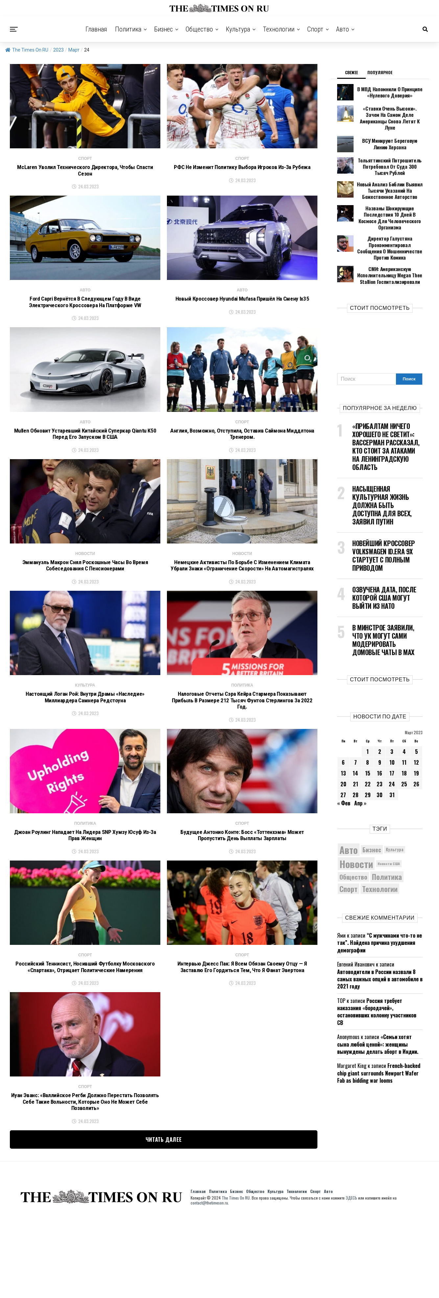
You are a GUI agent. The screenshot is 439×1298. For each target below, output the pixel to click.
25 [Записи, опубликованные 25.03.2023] (404, 749)
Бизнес (163, 29)
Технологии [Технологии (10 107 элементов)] (380, 853)
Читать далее (164, 1219)
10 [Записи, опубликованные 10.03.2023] (392, 727)
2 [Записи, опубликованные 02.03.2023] (379, 716)
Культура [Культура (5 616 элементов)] (395, 814)
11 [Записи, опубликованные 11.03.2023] (404, 727)
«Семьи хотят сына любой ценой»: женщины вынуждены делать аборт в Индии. (377, 1009)
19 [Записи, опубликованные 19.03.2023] (416, 738)
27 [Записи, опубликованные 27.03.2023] (343, 760)
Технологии (278, 29)
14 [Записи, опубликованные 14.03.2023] (355, 738)
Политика (128, 29)
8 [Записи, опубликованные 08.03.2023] (367, 727)
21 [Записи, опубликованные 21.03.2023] (355, 749)
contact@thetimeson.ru (209, 1282)
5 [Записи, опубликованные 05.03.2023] (416, 716)
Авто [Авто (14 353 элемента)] (348, 814)
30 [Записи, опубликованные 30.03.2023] (379, 760)
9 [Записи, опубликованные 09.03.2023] (379, 727)
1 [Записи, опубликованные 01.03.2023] (367, 716)
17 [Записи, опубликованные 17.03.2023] (391, 738)
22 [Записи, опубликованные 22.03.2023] (368, 749)
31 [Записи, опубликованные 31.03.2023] (392, 760)
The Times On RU (26, 50)
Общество (199, 29)
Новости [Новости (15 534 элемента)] (356, 828)
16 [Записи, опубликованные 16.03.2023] (379, 738)
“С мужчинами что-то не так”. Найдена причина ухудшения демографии (379, 907)
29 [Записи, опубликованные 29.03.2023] (368, 760)
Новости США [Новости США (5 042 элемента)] (389, 828)
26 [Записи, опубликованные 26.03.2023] (416, 749)
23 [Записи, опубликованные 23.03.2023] (379, 749)
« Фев (343, 768)
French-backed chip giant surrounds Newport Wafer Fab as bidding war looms (378, 1038)
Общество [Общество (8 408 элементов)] (353, 841)
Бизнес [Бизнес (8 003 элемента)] (371, 814)
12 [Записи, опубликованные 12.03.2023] (416, 727)
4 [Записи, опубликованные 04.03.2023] (404, 716)
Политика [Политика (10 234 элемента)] (387, 842)
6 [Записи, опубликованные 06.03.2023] (343, 727)
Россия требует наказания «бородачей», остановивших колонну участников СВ (376, 976)
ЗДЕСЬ (351, 1277)
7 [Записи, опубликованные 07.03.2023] (355, 727)
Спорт (315, 29)
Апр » (360, 768)
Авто (342, 29)
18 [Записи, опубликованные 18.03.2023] (404, 738)
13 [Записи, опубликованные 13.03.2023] (343, 738)
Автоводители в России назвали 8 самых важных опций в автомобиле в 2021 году (380, 944)
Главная (96, 29)
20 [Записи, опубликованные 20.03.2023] (343, 749)
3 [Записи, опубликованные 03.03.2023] (391, 716)
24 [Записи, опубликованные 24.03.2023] (392, 749)
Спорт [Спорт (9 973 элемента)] (348, 853)
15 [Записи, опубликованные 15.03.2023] (367, 738)
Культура (238, 29)
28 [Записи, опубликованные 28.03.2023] (355, 760)
